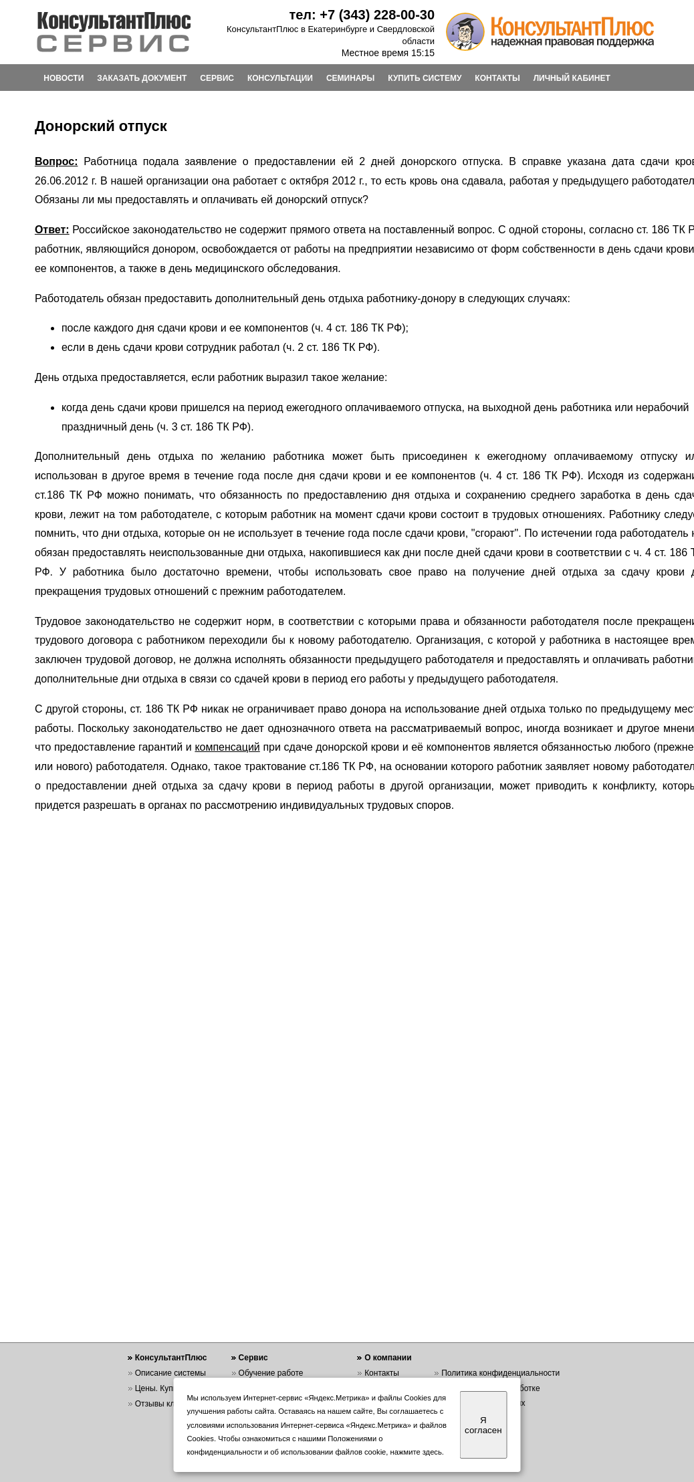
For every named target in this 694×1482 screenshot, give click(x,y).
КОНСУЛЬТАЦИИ (280, 78)
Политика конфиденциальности (500, 1373)
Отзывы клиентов (168, 1403)
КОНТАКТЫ (497, 78)
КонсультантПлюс (171, 1357)
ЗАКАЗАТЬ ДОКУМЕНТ (142, 78)
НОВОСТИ (63, 78)
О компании (388, 1357)
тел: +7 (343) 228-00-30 (362, 14)
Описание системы (170, 1373)
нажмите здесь (416, 1452)
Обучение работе (271, 1373)
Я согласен (483, 1425)
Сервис (253, 1357)
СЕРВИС (217, 78)
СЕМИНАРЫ (350, 78)
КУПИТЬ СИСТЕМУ (424, 78)
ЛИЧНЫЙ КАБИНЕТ (572, 78)
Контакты (381, 1373)
